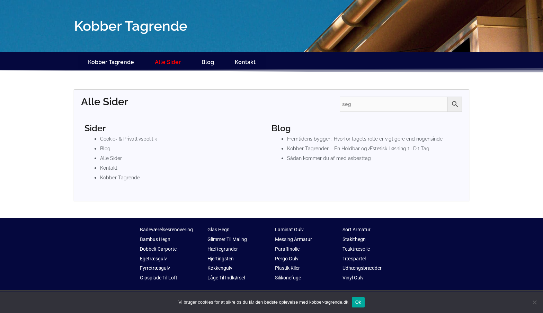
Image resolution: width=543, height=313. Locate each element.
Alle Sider (168, 59)
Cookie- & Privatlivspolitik (130, 134)
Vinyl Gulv (353, 273)
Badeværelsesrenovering (168, 225)
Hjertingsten (221, 254)
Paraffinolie (288, 244)
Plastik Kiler (289, 263)
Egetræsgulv (154, 254)
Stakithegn (354, 235)
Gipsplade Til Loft (160, 273)
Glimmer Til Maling (229, 235)
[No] (534, 302)
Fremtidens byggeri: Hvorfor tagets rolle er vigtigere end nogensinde (369, 134)
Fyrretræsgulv (155, 263)
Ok (358, 302)
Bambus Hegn (156, 235)
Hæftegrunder (223, 244)
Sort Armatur (357, 225)
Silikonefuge (289, 273)
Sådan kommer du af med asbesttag (330, 154)
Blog (208, 59)
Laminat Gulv (290, 225)
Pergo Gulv (287, 254)
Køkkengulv (220, 263)
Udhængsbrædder (362, 263)
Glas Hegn (219, 225)
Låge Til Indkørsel (228, 273)
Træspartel (354, 254)
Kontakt (245, 59)
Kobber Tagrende (111, 59)
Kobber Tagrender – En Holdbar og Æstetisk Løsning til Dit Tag (361, 144)
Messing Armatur (295, 235)
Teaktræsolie (357, 244)
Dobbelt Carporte (159, 244)
